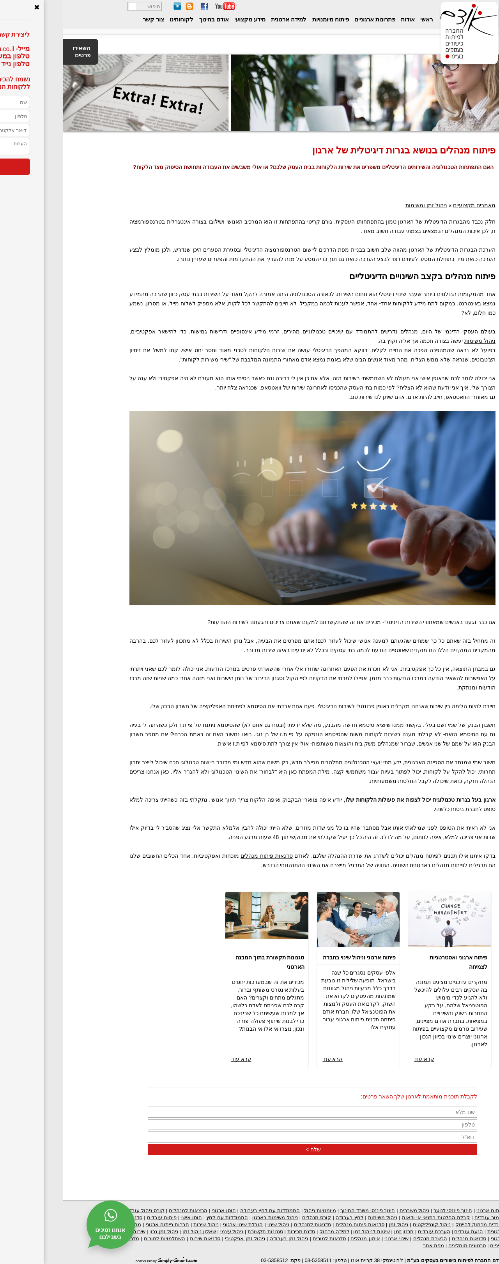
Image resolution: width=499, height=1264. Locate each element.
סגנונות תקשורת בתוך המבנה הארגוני (206, 962)
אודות (344, 19)
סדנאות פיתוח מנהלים (203, 856)
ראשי (363, 19)
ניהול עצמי (168, 1231)
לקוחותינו (117, 19)
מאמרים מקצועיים (411, 205)
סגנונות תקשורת (202, 1231)
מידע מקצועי (186, 19)
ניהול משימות (416, 341)
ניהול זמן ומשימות (363, 205)
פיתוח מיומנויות (266, 19)
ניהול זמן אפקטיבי (182, 1238)
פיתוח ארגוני (427, 1210)
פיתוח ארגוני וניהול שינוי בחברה (296, 957)
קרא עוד (361, 1059)
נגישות (478, 7)
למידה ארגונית (224, 19)
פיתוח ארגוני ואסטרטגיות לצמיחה (395, 962)
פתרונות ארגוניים (311, 19)
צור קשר (90, 19)
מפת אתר (370, 1245)
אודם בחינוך (149, 19)
